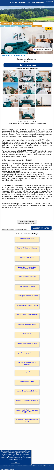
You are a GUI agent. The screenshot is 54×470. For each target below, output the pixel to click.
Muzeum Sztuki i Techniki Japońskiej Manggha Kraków (27, 410)
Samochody (16, 26)
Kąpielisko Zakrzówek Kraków (27, 324)
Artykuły (37, 26)
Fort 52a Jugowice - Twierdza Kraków (27, 305)
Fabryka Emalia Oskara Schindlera (27, 391)
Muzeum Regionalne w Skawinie (27, 248)
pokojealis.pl (49, 1)
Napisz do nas (47, 465)
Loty (5, 26)
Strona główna (6, 23)
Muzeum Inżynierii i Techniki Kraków (27, 400)
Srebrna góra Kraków (27, 372)
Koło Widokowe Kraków (27, 381)
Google (28, 451)
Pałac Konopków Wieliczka (27, 286)
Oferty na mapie (17, 23)
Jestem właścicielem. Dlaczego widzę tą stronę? (27, 222)
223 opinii (38, 123)
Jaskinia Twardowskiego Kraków (27, 343)
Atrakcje (26, 26)
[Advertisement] (27, 447)
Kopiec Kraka (27, 334)
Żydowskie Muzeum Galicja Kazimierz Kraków (27, 420)
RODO (20, 459)
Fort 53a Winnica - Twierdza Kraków (27, 315)
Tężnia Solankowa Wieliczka (27, 276)
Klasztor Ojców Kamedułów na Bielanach (27, 363)
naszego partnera (16, 207)
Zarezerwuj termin (41, 228)
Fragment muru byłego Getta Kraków (27, 353)
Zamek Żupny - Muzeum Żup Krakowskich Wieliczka (27, 267)
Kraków (48, 28)
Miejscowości (28, 23)
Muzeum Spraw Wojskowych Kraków (27, 296)
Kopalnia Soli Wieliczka (27, 257)
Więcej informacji (28, 65)
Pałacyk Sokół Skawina (27, 238)
